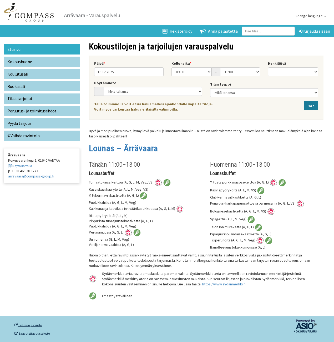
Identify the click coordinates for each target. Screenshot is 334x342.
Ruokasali (16, 86)
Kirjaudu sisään (314, 31)
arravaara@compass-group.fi (31, 176)
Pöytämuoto (105, 83)
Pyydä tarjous (19, 123)
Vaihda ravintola (23, 135)
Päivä (98, 63)
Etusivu (14, 49)
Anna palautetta (219, 31)
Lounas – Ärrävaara (123, 148)
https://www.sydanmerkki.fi (224, 284)
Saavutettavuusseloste (32, 333)
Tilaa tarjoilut (20, 98)
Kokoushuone (19, 61)
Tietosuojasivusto (28, 325)
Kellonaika (180, 63)
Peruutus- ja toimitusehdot (32, 110)
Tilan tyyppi (220, 84)
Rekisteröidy (177, 31)
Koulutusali (17, 74)
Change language (311, 15)
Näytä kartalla (20, 166)
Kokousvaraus (305, 332)
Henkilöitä (277, 63)
